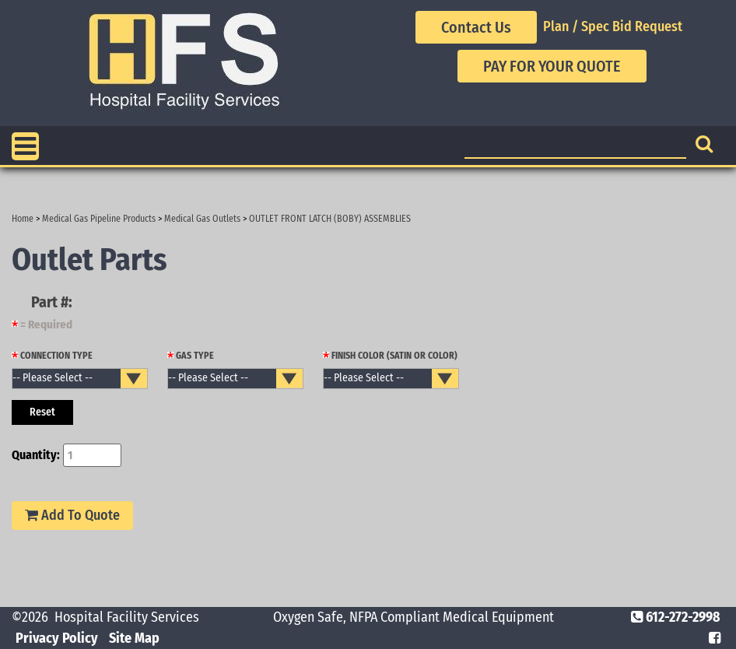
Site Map (134, 638)
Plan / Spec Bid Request (612, 26)
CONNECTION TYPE (52, 355)
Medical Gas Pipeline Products (99, 218)
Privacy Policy (57, 638)
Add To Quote (72, 515)
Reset (42, 412)
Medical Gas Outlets (202, 218)
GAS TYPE (190, 355)
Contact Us (476, 27)
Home (22, 218)
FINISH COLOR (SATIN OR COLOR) (390, 355)
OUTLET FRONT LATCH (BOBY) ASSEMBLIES (330, 218)
